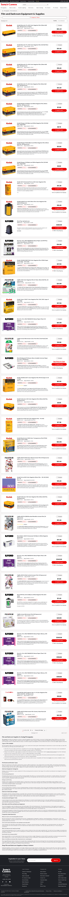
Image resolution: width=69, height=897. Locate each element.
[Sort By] (62, 21)
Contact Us (42, 877)
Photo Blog (24, 873)
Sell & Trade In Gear (62, 877)
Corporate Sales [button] (31, 1)
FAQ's (41, 884)
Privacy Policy (49, 891)
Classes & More (63, 7)
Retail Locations (43, 873)
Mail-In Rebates (25, 882)
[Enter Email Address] (44, 860)
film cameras (37, 748)
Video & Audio (12, 7)
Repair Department (62, 886)
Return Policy (43, 886)
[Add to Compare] (57, 25)
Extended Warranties (62, 884)
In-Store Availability (32, 30)
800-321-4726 (65, 1)
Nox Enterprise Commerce (6, 885)
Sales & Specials (25, 875)
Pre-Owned (47, 7)
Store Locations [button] (4, 1)
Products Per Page (39, 730)
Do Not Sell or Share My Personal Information (35, 891)
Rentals (59, 871)
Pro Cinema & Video (26, 877)
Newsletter (24, 886)
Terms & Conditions (57, 891)
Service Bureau (25, 880)
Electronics (30, 7)
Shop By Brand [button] (23, 1)
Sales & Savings (39, 7)
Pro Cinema (55, 7)
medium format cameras (52, 751)
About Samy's (43, 871)
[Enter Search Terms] (35, 5)
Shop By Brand (25, 884)
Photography (4, 7)
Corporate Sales (43, 880)
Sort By (55, 20)
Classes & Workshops (26, 871)
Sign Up (56, 860)
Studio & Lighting (22, 7)
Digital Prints (60, 875)
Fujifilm (50, 757)
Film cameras (4, 739)
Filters (35, 17)
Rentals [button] (37, 1)
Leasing (59, 882)
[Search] (47, 5)
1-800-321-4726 (6, 879)
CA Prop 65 (26, 892)
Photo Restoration (62, 873)
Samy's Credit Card (62, 880)
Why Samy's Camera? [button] (14, 1)
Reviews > (25, 385)
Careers (42, 882)
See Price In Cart (59, 362)
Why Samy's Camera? (44, 875)
